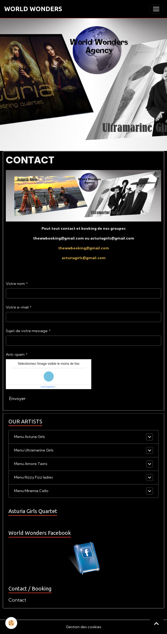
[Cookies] (11, 623)
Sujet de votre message (27, 330)
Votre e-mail (17, 307)
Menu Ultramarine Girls (33, 450)
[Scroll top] (156, 623)
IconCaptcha (47, 386)
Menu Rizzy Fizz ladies (33, 477)
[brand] (33, 9)
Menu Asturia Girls (29, 436)
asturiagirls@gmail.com (84, 257)
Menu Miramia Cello (31, 490)
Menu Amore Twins (30, 463)
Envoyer (17, 398)
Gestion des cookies (83, 626)
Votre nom (15, 283)
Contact (17, 600)
